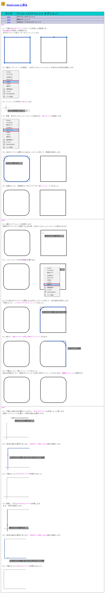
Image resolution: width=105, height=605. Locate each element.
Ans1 (9, 17)
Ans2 (9, 19)
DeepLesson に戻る (17, 5)
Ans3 (9, 22)
